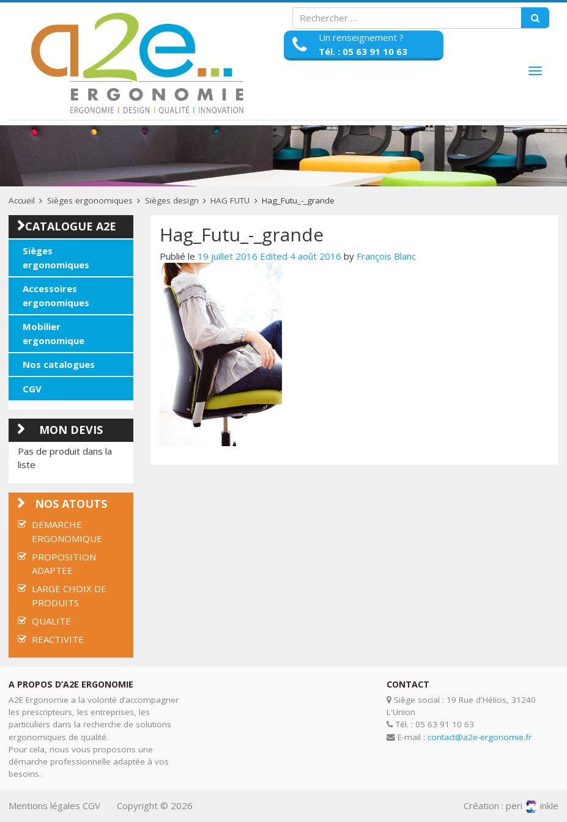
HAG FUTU (230, 200)
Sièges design (172, 200)
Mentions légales (44, 805)
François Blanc (386, 256)
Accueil (22, 200)
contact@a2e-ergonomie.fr (480, 737)
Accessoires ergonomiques (56, 295)
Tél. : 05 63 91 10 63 (363, 51)
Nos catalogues (59, 364)
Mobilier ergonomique (53, 333)
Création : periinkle (511, 805)
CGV (32, 389)
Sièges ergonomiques (90, 200)
